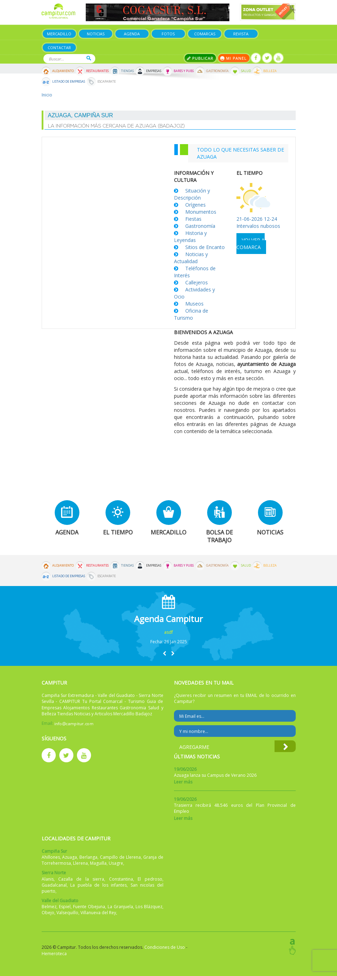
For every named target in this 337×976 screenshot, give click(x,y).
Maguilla (98, 863)
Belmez (49, 907)
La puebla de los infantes (98, 885)
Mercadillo (59, 33)
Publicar (200, 58)
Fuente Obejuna (89, 907)
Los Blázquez (149, 907)
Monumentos (200, 211)
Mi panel (234, 58)
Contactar (59, 47)
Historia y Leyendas (190, 236)
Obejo (48, 913)
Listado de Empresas (68, 81)
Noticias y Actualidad (191, 258)
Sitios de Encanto (205, 247)
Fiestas (193, 218)
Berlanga (88, 857)
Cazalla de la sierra (81, 879)
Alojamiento (63, 71)
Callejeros (196, 282)
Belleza (270, 71)
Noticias (95, 33)
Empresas (153, 71)
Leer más (183, 782)
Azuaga (69, 857)
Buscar (88, 58)
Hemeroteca (54, 954)
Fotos (168, 33)
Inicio (47, 95)
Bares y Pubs (184, 71)
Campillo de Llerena (120, 857)
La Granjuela (120, 907)
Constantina (121, 879)
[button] (164, 653)
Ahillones (51, 857)
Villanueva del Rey (98, 913)
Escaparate (106, 81)
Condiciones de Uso (164, 947)
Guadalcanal (54, 885)
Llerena (80, 863)
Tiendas (127, 71)
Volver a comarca (250, 243)
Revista (240, 33)
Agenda (132, 33)
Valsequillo (67, 913)
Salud (246, 71)
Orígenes (195, 204)
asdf (168, 632)
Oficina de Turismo (191, 314)
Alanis (48, 879)
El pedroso (150, 879)
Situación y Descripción (192, 194)
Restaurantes (97, 71)
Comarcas (204, 33)
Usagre (116, 863)
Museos (194, 303)
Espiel (65, 907)
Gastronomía (217, 71)
